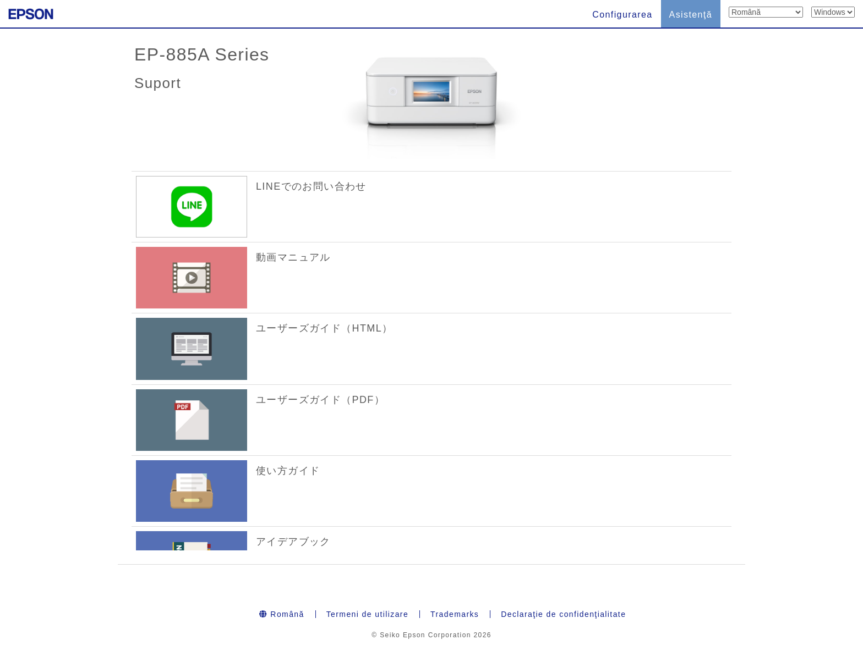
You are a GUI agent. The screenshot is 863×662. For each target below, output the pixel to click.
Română (281, 614)
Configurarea (622, 14)
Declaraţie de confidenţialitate (563, 614)
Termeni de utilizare (367, 614)
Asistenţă (690, 14)
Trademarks (454, 614)
